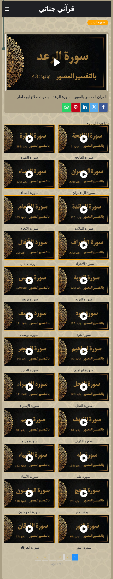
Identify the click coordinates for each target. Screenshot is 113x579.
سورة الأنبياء (29, 477)
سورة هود (84, 335)
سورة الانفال (29, 264)
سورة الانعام (29, 228)
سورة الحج (83, 512)
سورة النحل (83, 406)
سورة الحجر (29, 370)
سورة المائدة (83, 228)
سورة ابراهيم (83, 370)
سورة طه (83, 477)
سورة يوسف (29, 335)
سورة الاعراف (83, 264)
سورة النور (83, 547)
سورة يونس (29, 299)
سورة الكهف (84, 441)
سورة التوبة (83, 299)
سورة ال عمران (83, 193)
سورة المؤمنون (29, 512)
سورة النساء (29, 193)
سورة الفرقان (29, 547)
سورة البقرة (29, 157)
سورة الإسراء (29, 406)
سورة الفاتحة (83, 157)
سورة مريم (29, 441)
